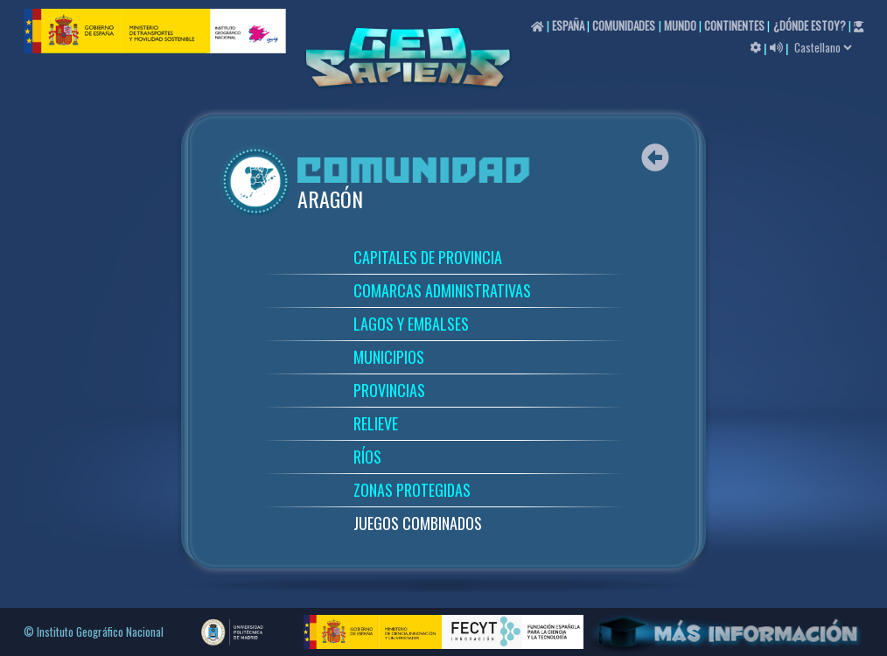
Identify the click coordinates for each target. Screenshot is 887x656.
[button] (755, 46)
